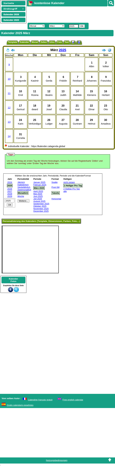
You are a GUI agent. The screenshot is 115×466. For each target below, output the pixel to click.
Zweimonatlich (24, 189)
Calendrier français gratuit (40, 399)
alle (65, 191)
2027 (9, 191)
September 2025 (41, 203)
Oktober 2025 (39, 206)
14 (9, 136)
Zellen (44, 42)
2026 (9, 189)
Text (67, 42)
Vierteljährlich (23, 187)
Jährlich (21, 182)
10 (9, 78)
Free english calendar (73, 399)
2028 (9, 194)
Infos (52, 42)
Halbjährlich (23, 185)
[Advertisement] (62, 14)
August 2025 (39, 201)
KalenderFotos (13, 280)
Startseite (8, 3)
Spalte (54, 182)
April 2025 (38, 191)
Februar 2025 (39, 185)
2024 (9, 182)
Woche (20, 196)
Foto (59, 42)
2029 (9, 196)
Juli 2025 (37, 199)
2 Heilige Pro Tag (71, 189)
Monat (35, 42)
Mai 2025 (37, 194)
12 (9, 107)
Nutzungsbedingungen (56, 460)
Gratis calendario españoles (20, 405)
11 (9, 93)
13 (9, 121)
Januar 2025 (39, 182)
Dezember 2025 (41, 211)
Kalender (24, 42)
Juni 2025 (38, 196)
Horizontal (56, 199)
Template (12, 42)
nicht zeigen (69, 182)
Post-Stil (55, 187)
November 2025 (41, 208)
